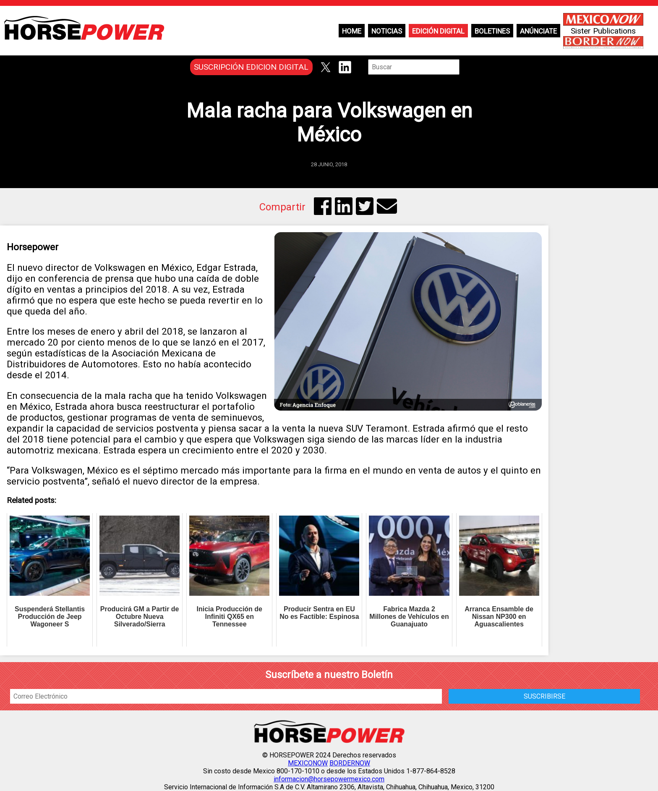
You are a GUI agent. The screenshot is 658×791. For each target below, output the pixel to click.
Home (351, 31)
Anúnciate (538, 31)
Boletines (492, 31)
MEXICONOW (308, 763)
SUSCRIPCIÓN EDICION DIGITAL (251, 67)
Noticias (386, 31)
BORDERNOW (349, 763)
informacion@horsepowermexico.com (329, 779)
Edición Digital (438, 31)
